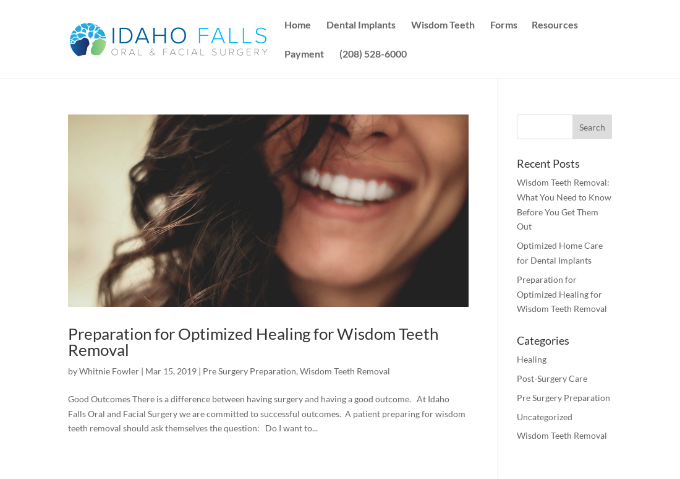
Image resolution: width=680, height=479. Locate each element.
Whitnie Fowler (109, 371)
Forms (503, 25)
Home (297, 25)
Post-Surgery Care (552, 378)
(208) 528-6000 (373, 54)
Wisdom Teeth (443, 25)
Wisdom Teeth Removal (345, 371)
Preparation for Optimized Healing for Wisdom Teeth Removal (253, 342)
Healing (531, 359)
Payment (304, 54)
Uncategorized (544, 417)
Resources (555, 25)
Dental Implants (361, 25)
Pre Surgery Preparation (249, 371)
